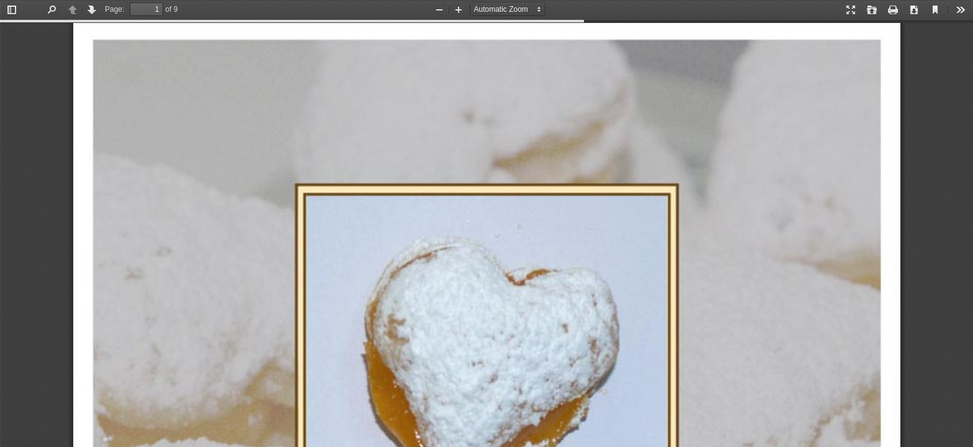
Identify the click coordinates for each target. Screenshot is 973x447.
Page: (114, 9)
